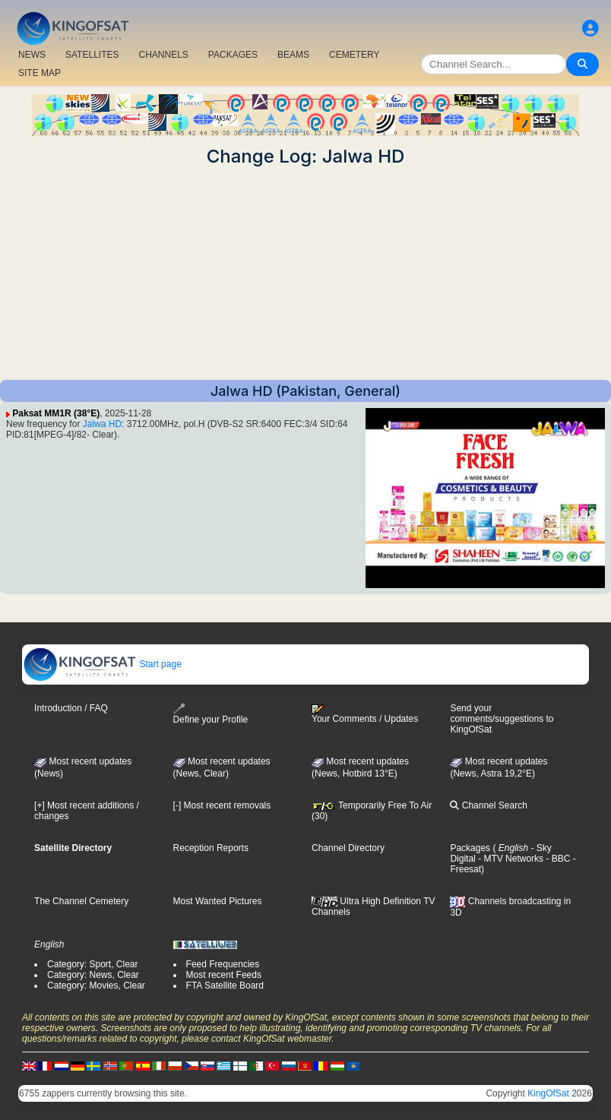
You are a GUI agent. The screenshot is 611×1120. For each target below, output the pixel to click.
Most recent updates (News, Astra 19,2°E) (498, 767)
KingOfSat (548, 1093)
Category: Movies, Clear (96, 985)
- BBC (556, 858)
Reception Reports (211, 848)
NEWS (32, 54)
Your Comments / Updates (365, 714)
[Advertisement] (305, 273)
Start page (102, 664)
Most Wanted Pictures (217, 901)
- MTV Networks (509, 858)
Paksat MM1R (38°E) (56, 413)
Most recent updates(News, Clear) (222, 767)
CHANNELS (163, 54)
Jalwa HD (102, 424)
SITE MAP (39, 73)
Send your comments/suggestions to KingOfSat (501, 719)
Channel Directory (348, 848)
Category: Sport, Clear (92, 964)
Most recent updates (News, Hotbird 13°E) (360, 767)
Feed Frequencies (223, 964)
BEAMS (293, 54)
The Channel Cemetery (81, 901)
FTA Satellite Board (225, 985)
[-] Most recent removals (222, 805)
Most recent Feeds (223, 975)
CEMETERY (354, 54)
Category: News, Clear (93, 975)
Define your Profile (211, 714)
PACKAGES (233, 54)
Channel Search (488, 805)
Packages (470, 848)
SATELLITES (92, 54)
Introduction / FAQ (71, 708)
